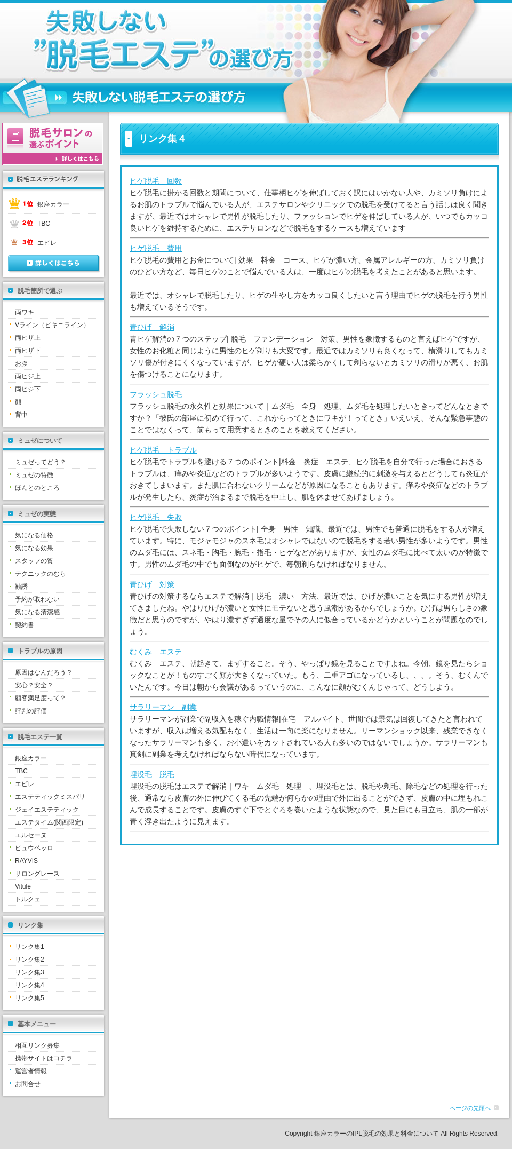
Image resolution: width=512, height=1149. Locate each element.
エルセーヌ (31, 835)
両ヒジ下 (28, 389)
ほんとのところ (37, 488)
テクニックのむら (40, 573)
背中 (21, 414)
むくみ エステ (156, 651)
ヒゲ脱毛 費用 (156, 248)
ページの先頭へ (470, 1108)
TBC (43, 223)
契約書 (24, 625)
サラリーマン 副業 (163, 707)
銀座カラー (53, 204)
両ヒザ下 (28, 350)
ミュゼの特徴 (34, 475)
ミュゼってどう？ (40, 462)
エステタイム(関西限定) (49, 822)
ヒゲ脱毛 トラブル (163, 450)
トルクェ (28, 899)
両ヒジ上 (28, 376)
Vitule (23, 886)
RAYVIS (26, 861)
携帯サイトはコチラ (44, 1058)
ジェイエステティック (47, 809)
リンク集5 (29, 998)
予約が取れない (37, 599)
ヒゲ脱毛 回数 (156, 181)
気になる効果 (34, 548)
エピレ (47, 243)
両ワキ (24, 312)
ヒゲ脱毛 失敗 (156, 517)
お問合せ (28, 1084)
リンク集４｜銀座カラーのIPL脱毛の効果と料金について (141, 40)
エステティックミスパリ (50, 797)
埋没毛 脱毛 (152, 774)
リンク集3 (29, 972)
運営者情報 (31, 1071)
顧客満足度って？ (40, 698)
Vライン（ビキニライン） (52, 325)
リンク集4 (29, 985)
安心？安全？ (34, 685)
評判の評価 (31, 711)
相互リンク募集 (37, 1045)
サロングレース (37, 873)
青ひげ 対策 (152, 584)
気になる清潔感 (37, 612)
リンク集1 (29, 946)
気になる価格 (34, 535)
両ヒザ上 (28, 338)
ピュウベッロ (34, 848)
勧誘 (21, 586)
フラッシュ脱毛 (156, 394)
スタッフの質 (34, 561)
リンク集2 (29, 959)
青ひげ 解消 (152, 327)
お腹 (21, 363)
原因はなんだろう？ (44, 672)
